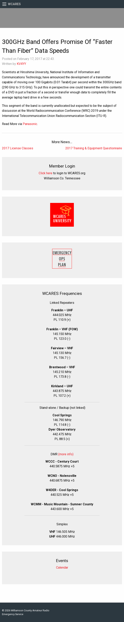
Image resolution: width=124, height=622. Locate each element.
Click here (45, 173)
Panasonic (30, 124)
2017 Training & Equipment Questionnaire (93, 148)
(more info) (65, 454)
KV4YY (21, 64)
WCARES (14, 4)
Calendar (62, 567)
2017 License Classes (17, 148)
